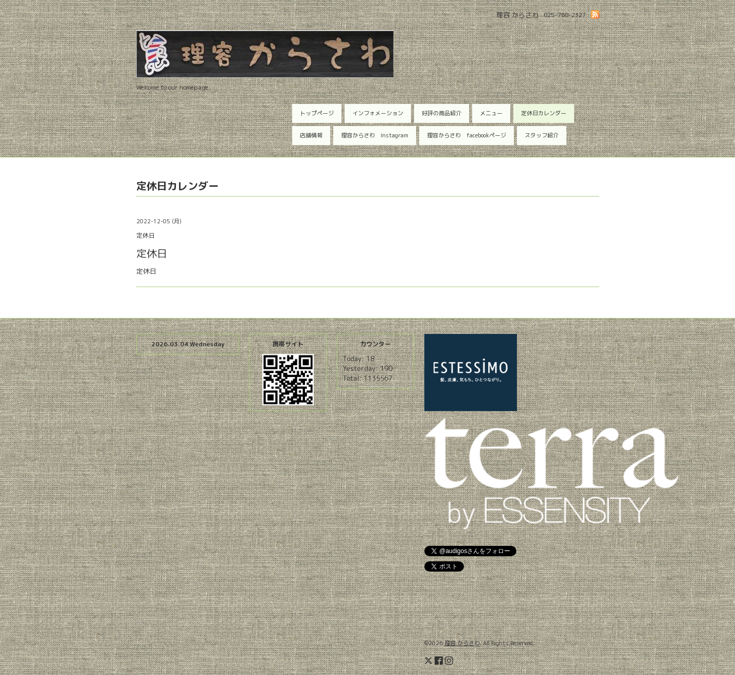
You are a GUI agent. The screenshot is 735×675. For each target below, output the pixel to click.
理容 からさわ (462, 643)
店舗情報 (311, 135)
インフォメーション (377, 113)
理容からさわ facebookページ (466, 135)
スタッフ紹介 (542, 135)
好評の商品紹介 (441, 113)
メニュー (491, 113)
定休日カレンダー (543, 113)
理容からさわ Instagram (374, 135)
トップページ (317, 113)
